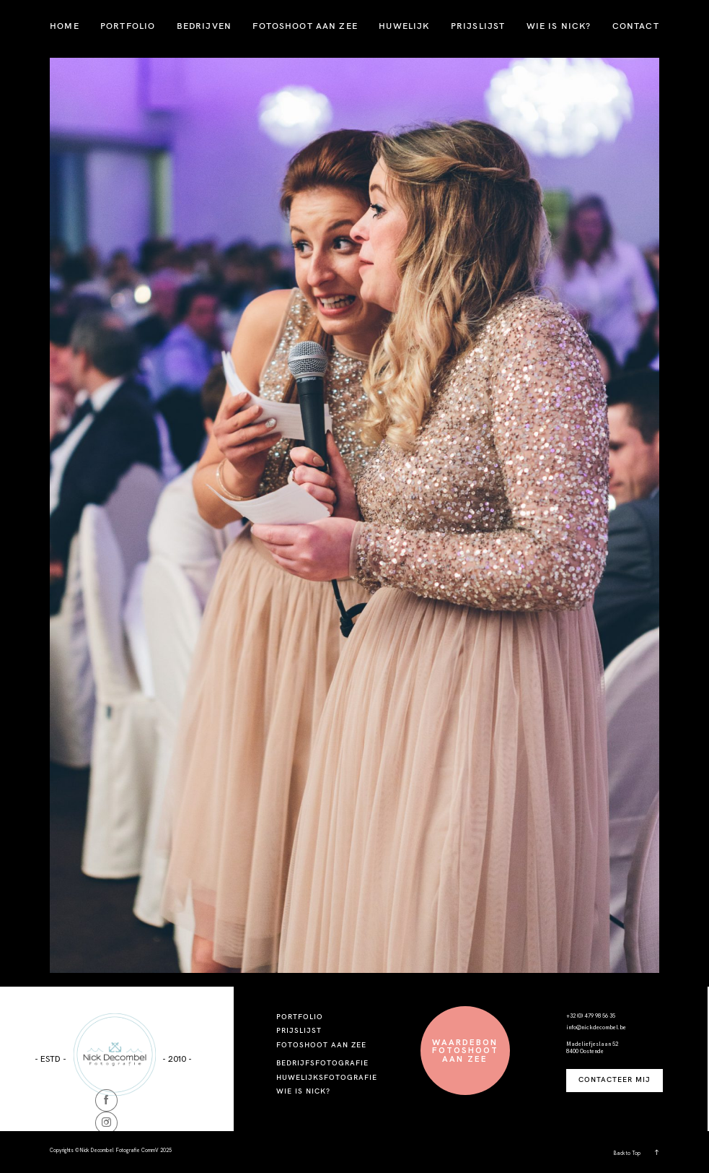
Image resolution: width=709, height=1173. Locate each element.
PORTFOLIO (127, 25)
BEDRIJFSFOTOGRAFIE (322, 1063)
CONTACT (635, 25)
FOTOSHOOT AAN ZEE (305, 25)
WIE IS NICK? (559, 25)
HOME (64, 25)
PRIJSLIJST (478, 25)
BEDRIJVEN (204, 25)
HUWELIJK (404, 25)
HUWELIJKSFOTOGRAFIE (326, 1077)
